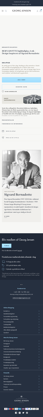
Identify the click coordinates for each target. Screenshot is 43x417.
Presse (6, 387)
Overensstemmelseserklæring (12, 351)
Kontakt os (7, 311)
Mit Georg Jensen (8, 341)
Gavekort (6, 332)
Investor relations (8, 389)
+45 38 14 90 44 (21, 291)
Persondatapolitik (9, 322)
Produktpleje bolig (9, 362)
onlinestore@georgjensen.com (21, 298)
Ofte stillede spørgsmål (10, 330)
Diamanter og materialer (10, 365)
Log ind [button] (20, 250)
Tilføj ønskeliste (11, 91)
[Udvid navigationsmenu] (3, 11)
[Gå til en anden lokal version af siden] (21, 284)
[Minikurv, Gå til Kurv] (40, 11)
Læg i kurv (21, 80)
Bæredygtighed (8, 381)
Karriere (6, 379)
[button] (6, 12)
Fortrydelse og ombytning (11, 319)
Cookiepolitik (7, 324)
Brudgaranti (7, 357)
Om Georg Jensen (9, 376)
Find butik (6, 346)
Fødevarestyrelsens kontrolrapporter (14, 349)
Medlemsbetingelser (9, 327)
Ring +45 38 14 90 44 (10, 138)
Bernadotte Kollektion (9, 47)
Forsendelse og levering (10, 316)
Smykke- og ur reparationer (11, 368)
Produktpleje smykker (10, 360)
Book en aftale (8, 131)
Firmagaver (7, 343)
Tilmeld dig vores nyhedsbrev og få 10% (21, 4)
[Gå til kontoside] (37, 11)
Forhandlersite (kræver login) (12, 354)
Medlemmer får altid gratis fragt (21, 2)
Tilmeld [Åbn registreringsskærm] (6, 245)
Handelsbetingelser (9, 313)
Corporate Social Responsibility (12, 384)
